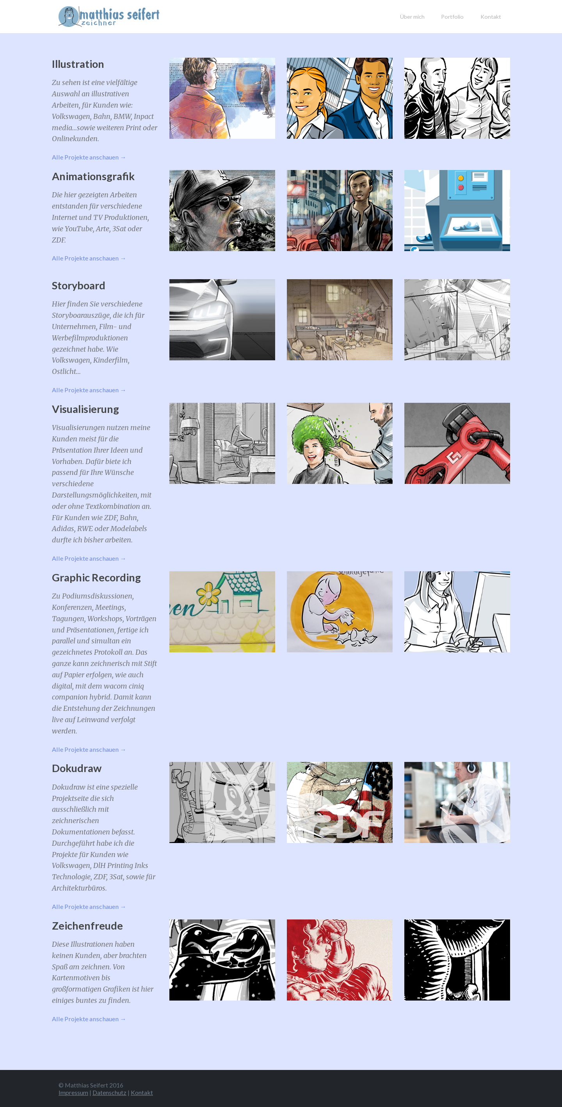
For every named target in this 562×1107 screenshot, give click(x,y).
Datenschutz (109, 1092)
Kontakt (490, 16)
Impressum (73, 1092)
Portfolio (452, 16)
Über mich (412, 16)
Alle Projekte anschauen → (89, 157)
